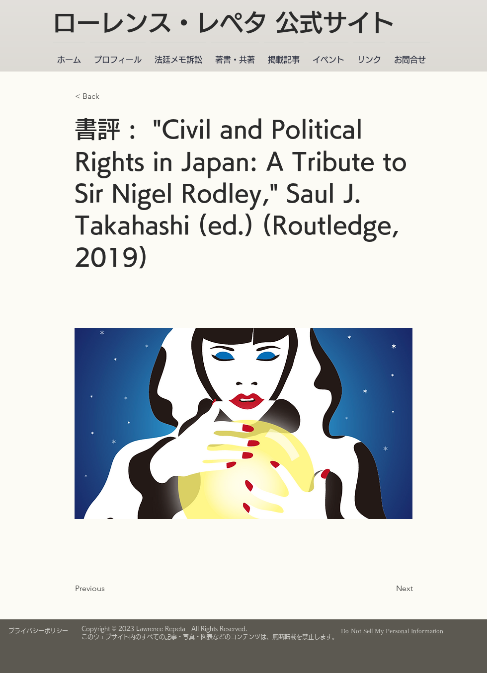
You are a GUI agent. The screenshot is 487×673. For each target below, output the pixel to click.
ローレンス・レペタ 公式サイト (224, 22)
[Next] (388, 588)
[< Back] (108, 96)
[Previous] (108, 588)
